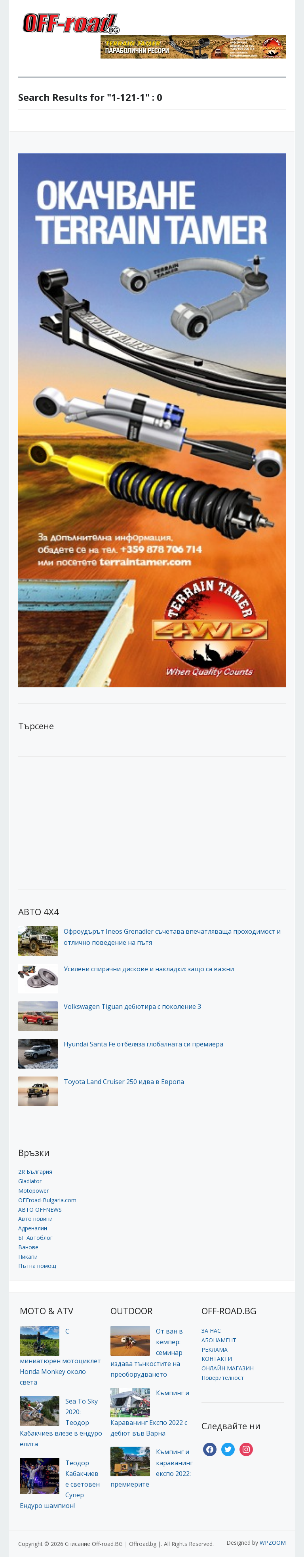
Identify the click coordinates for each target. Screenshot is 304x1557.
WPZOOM (273, 1542)
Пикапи (28, 1256)
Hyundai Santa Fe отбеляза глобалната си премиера (143, 1044)
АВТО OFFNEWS (40, 1209)
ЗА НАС (211, 1330)
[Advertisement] (77, 821)
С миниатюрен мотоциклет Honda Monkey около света (60, 1357)
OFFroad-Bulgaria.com (47, 1200)
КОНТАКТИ (216, 1358)
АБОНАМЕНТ (218, 1340)
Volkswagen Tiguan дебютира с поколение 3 (132, 1006)
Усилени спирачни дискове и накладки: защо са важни (149, 969)
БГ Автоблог (35, 1237)
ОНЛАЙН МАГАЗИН (227, 1368)
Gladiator (30, 1181)
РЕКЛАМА (214, 1349)
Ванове (28, 1247)
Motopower (33, 1190)
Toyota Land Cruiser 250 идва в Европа (124, 1081)
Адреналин (32, 1228)
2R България (35, 1171)
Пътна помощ (37, 1265)
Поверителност (222, 1377)
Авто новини (35, 1218)
